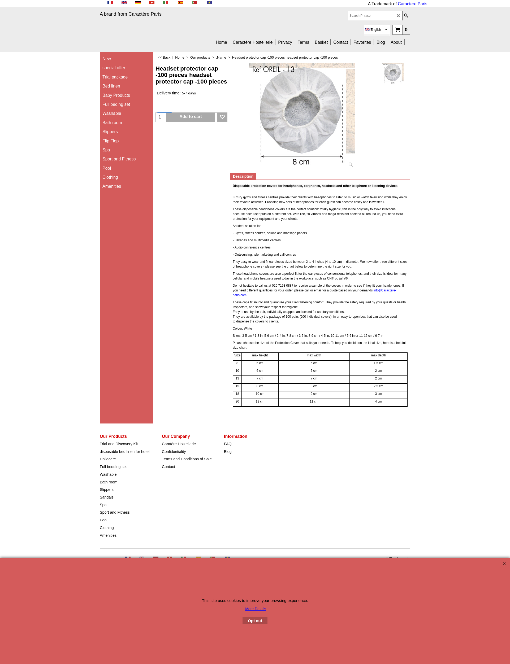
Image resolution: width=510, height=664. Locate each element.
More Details (255, 609)
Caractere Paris (412, 4)
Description (243, 176)
